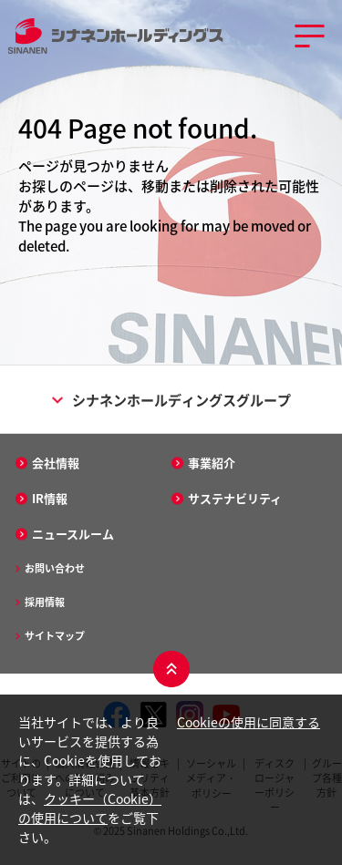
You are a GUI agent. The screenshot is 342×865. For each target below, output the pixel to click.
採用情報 (45, 602)
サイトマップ (55, 636)
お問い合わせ (55, 568)
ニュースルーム (73, 533)
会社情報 (55, 462)
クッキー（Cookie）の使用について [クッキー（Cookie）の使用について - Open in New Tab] (89, 808)
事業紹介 (211, 462)
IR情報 (49, 498)
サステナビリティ (235, 498)
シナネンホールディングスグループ (171, 399)
